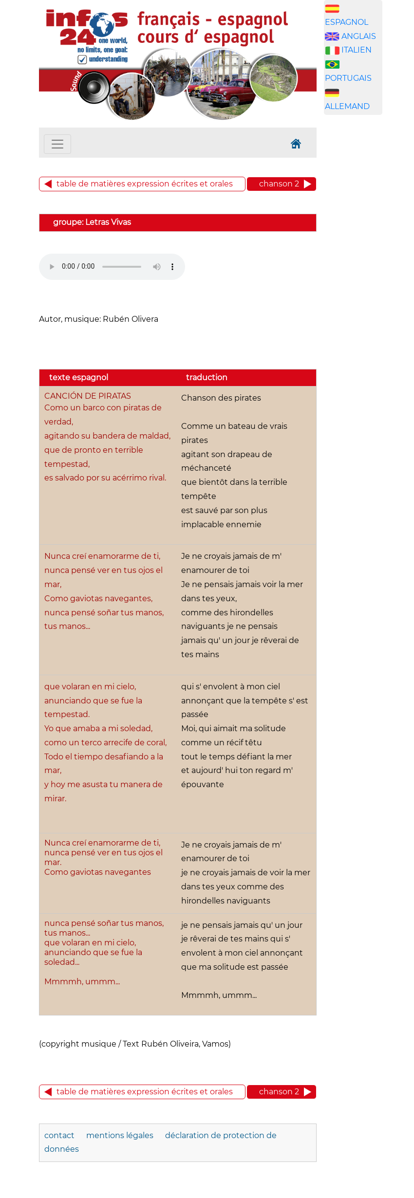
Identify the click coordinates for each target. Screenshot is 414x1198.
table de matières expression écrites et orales (144, 183)
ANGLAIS (358, 36)
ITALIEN (356, 50)
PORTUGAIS (348, 78)
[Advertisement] (369, 275)
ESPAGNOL (346, 22)
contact (59, 1135)
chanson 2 (279, 183)
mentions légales (120, 1135)
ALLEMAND (347, 106)
